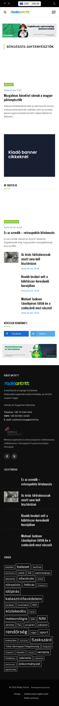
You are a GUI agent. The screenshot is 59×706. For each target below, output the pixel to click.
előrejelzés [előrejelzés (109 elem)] (13, 584)
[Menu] (54, 12)
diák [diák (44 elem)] (30, 573)
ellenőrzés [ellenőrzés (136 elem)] (26, 578)
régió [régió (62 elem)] (33, 632)
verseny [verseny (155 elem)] (43, 652)
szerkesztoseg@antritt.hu (25, 419)
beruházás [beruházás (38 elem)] (9, 573)
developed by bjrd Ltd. (40, 687)
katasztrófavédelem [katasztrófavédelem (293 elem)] (24, 598)
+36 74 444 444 (23, 412)
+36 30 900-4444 (20, 416)
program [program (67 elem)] (30, 625)
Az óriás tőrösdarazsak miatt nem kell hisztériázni (35, 259)
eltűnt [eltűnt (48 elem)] (40, 579)
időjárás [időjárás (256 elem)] (12, 591)
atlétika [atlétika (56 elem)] (9, 567)
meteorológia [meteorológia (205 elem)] (16, 619)
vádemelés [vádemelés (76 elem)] (25, 658)
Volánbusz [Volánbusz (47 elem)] (10, 658)
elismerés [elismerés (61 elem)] (10, 578)
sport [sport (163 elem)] (44, 632)
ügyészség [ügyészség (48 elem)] (10, 669)
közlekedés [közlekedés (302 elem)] (16, 611)
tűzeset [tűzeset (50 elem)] (9, 652)
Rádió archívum (31, 698)
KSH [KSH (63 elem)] (34, 605)
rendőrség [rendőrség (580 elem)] (16, 632)
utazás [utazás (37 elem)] (31, 652)
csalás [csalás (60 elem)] (21, 572)
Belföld (8, 84)
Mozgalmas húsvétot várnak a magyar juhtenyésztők (28, 97)
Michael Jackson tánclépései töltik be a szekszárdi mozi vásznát (36, 303)
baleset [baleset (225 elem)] (23, 567)
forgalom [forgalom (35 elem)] (42, 585)
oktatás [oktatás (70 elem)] (10, 624)
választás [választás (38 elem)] (39, 658)
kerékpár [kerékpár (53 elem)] (9, 605)
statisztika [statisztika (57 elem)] (10, 640)
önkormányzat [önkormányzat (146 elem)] (29, 664)
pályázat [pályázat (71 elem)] (43, 624)
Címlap (17, 694)
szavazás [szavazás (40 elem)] (24, 641)
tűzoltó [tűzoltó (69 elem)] (20, 652)
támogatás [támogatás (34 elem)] (46, 647)
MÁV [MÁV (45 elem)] (33, 619)
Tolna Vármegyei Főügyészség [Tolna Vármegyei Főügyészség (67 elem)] (22, 646)
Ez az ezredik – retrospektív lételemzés (29, 232)
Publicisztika (11, 222)
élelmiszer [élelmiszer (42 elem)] (10, 664)
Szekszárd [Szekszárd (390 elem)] (41, 639)
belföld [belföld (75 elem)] (37, 567)
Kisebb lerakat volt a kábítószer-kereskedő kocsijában (35, 281)
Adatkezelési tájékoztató (36, 694)
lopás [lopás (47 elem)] (32, 612)
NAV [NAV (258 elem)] (42, 618)
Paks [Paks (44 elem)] (19, 625)
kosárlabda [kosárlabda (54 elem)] (23, 605)
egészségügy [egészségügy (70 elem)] (42, 572)
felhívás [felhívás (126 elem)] (29, 584)
